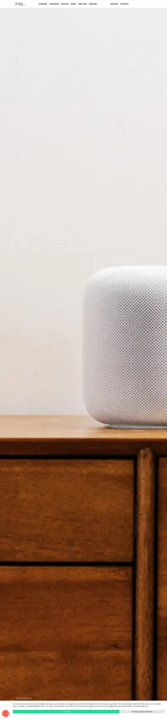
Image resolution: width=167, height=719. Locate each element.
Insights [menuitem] (114, 4)
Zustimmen (66, 712)
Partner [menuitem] (93, 4)
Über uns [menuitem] (82, 4)
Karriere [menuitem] (43, 4)
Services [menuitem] (65, 4)
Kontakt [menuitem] (124, 4)
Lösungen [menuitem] (54, 4)
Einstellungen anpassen (142, 712)
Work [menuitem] (73, 4)
